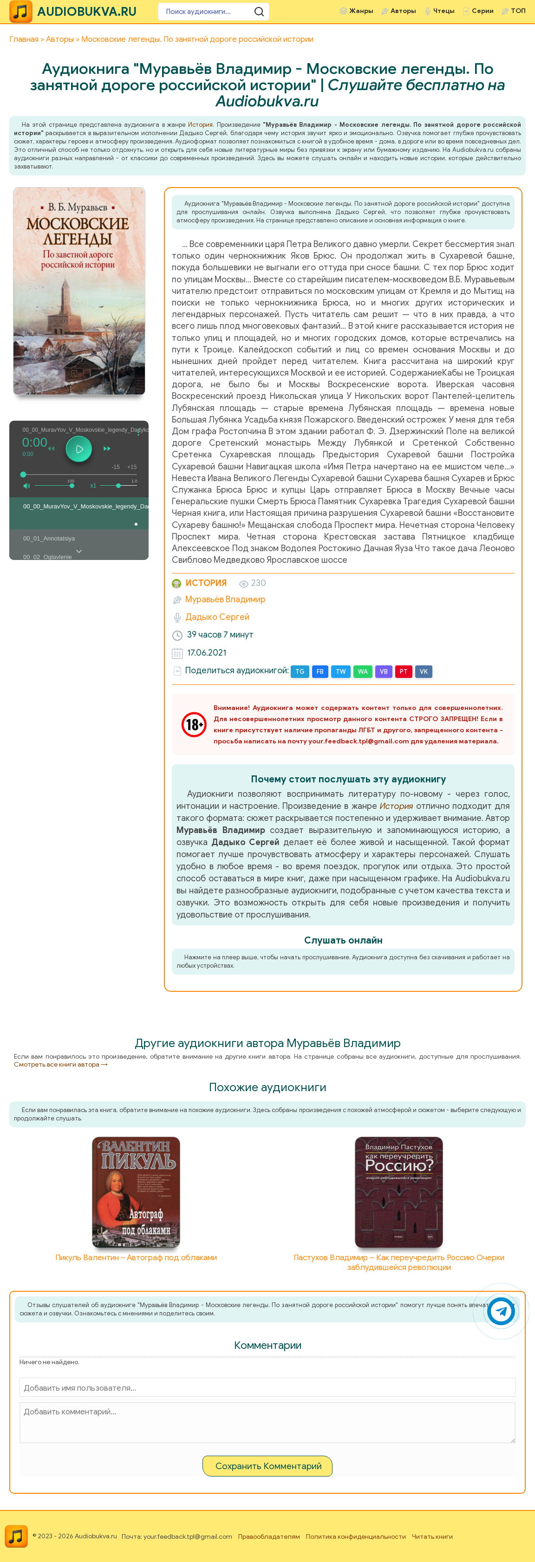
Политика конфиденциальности (356, 1537)
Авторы (403, 11)
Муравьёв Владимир (225, 599)
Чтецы (444, 11)
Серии (483, 11)
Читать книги (432, 1537)
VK (424, 672)
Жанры (361, 11)
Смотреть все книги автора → (61, 1064)
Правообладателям (269, 1537)
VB (384, 672)
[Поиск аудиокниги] (213, 11)
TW (341, 672)
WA (363, 672)
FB (320, 672)
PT (404, 672)
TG (300, 672)
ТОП (518, 11)
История (200, 125)
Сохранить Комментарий (268, 1466)
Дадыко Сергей (217, 617)
